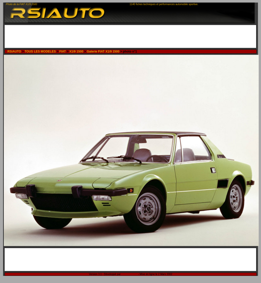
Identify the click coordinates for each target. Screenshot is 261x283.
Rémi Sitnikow (129, 274)
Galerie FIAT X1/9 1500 (103, 51)
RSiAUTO (14, 51)
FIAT (62, 51)
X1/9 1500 (76, 51)
